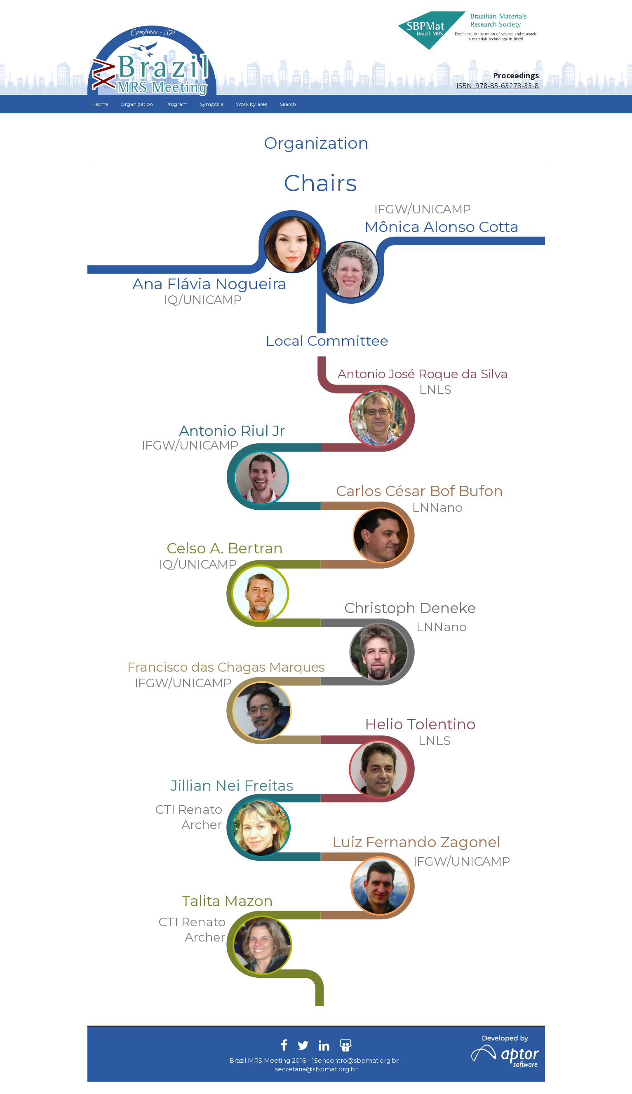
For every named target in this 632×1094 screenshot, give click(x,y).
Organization (136, 104)
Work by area (252, 104)
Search (288, 104)
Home (101, 104)
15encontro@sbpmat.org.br (355, 1060)
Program (176, 104)
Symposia (211, 104)
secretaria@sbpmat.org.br (316, 1069)
